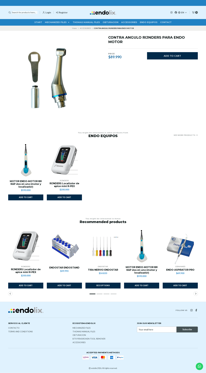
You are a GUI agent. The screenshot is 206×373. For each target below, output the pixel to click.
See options (103, 286)
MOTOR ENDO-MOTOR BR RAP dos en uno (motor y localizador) (26, 184)
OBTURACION (110, 22)
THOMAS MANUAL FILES (86, 22)
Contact (166, 22)
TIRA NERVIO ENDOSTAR (103, 270)
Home (74, 28)
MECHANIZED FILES (57, 22)
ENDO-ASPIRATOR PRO (180, 270)
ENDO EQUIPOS (148, 22)
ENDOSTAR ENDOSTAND (64, 267)
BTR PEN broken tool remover (89, 339)
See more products (186, 135)
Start (38, 22)
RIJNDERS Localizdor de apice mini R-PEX (64, 185)
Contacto (13, 328)
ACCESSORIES (129, 22)
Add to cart (172, 55)
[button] (25, 197)
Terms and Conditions (20, 332)
